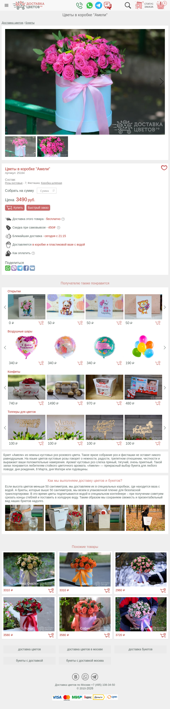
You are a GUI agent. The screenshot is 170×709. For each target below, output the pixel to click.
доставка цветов (29, 649)
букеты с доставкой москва (85, 660)
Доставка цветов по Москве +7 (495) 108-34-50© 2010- (85, 686)
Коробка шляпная (51, 183)
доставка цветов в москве (85, 649)
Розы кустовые (14, 183)
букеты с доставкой (29, 660)
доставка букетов (140, 649)
